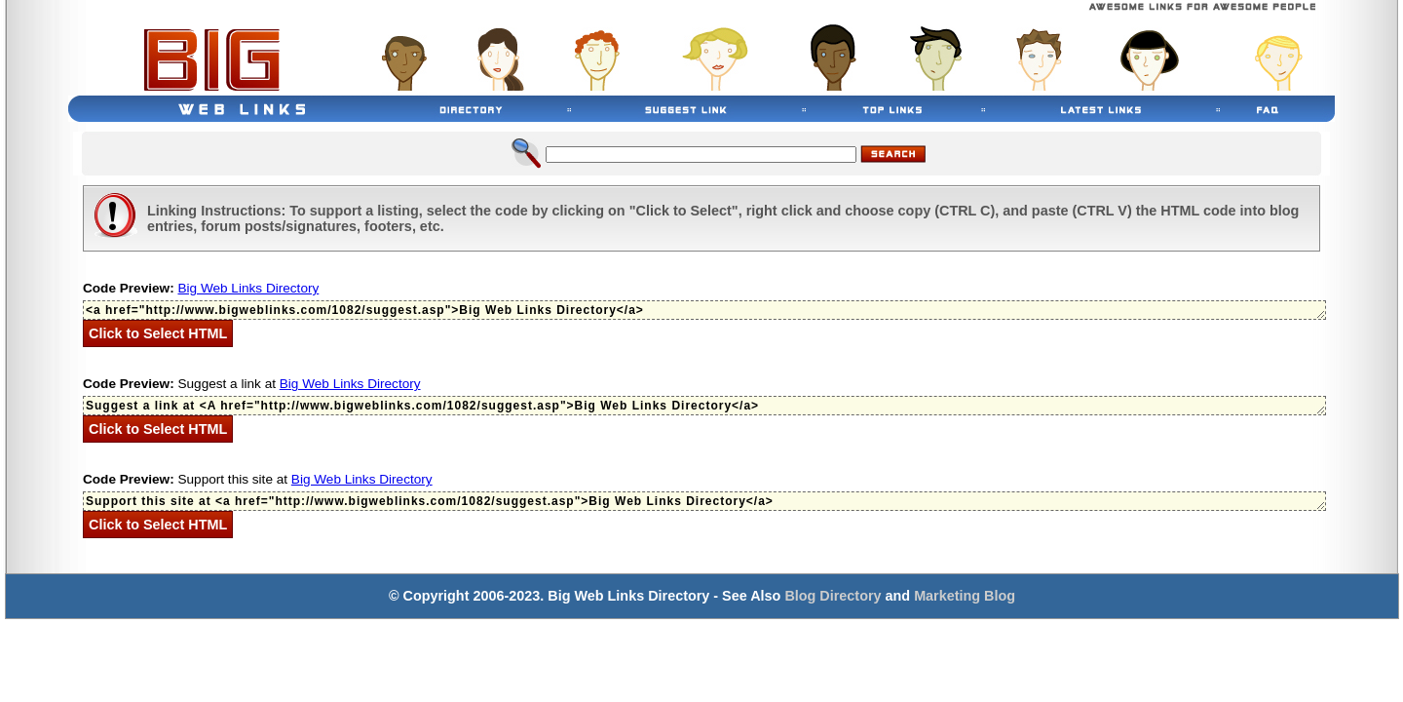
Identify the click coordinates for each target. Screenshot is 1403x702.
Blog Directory (832, 596)
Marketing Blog (964, 596)
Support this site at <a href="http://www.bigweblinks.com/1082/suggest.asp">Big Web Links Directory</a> (704, 501)
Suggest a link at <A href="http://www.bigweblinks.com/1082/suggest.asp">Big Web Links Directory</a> (704, 405)
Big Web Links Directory (248, 288)
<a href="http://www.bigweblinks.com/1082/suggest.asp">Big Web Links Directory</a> (704, 310)
